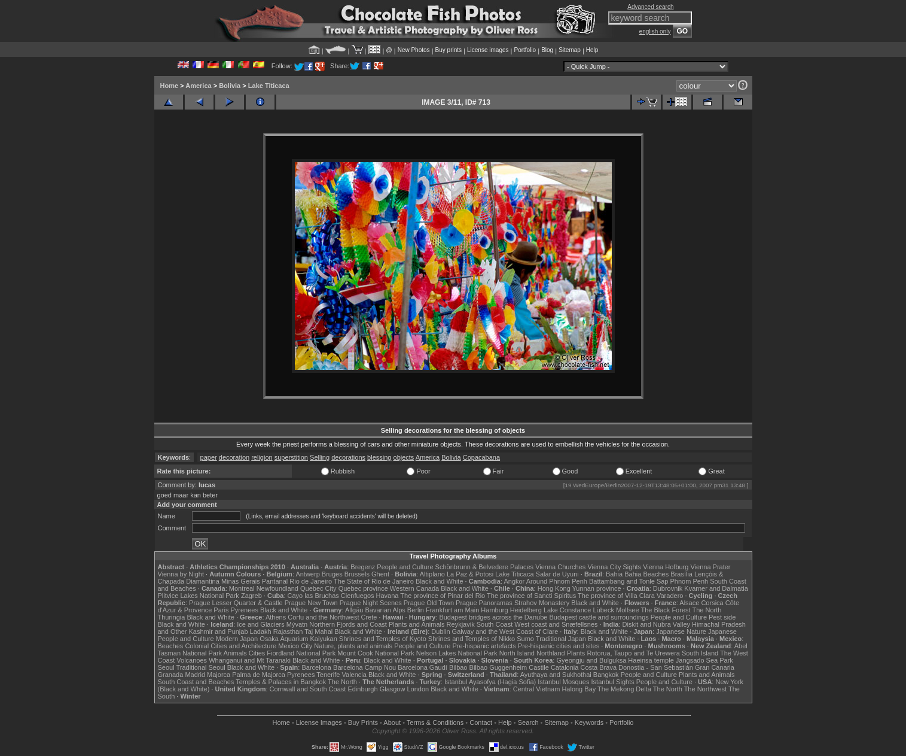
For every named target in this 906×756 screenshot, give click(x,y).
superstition (291, 457)
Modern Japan (237, 638)
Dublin (440, 631)
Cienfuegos (357, 595)
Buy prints (448, 50)
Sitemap (570, 50)
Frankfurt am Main (452, 610)
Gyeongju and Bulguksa (591, 660)
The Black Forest (665, 610)
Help (592, 50)
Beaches (171, 645)
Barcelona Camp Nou (364, 667)
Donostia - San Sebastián (655, 667)
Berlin (415, 610)
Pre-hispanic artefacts (483, 645)
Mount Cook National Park (375, 653)
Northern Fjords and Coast (348, 624)
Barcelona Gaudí (422, 667)
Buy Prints (363, 722)
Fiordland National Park (301, 653)
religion (261, 457)
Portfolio (525, 50)
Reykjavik (461, 624)
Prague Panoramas (484, 602)
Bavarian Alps (385, 610)
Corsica (712, 602)
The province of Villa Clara (616, 595)
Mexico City (295, 645)
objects (403, 457)
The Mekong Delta (624, 689)
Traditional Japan (561, 638)
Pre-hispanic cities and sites (558, 645)
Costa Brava (598, 667)
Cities (257, 653)
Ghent (380, 574)
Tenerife (328, 674)
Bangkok (606, 674)
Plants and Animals (417, 624)
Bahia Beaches (646, 574)
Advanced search (650, 7)
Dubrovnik (668, 588)
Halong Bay (579, 689)
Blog (547, 50)
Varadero (670, 595)
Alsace (689, 602)
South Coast (495, 624)
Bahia (614, 574)
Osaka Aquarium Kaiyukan (298, 638)
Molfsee (627, 610)
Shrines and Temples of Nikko (471, 638)
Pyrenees (244, 610)
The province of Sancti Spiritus (531, 595)
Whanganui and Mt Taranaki (250, 660)
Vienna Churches (560, 566)
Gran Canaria (714, 667)
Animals (235, 653)
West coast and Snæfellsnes (555, 624)
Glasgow (392, 689)
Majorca (218, 674)
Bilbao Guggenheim (498, 667)
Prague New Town (311, 602)
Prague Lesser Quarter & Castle (236, 602)
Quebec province (363, 588)
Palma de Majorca (258, 674)
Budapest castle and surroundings (598, 617)
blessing (379, 457)
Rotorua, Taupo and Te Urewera (633, 653)
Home (169, 85)
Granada (171, 674)
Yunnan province (596, 588)
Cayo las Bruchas (313, 595)
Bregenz (362, 566)
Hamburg (494, 610)
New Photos (414, 50)
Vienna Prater (710, 566)
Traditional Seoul (200, 667)
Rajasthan (288, 631)
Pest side (722, 617)
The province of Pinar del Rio (442, 595)
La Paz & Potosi (470, 574)
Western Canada (414, 588)
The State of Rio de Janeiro (374, 581)
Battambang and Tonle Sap (629, 581)
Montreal (242, 588)
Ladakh (261, 631)
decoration (234, 457)
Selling (320, 457)
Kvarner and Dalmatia (716, 588)
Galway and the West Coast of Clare (505, 631)
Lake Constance (567, 610)
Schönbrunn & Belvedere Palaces (484, 566)
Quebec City (318, 588)
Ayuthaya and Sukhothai (555, 674)
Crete (369, 617)
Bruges (332, 574)
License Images (319, 722)
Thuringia (171, 617)
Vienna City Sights (614, 566)
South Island (700, 653)
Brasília (681, 574)
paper (208, 457)
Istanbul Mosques (563, 681)
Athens (276, 617)
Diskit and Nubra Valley (657, 624)
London (418, 689)
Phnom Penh (689, 581)
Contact (480, 722)
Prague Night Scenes (371, 602)
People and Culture (405, 566)
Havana (387, 595)
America (198, 85)
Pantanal (275, 581)
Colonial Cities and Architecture (230, 645)
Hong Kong (554, 588)
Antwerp (307, 574)
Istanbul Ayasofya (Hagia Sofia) (490, 681)
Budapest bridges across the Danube (493, 617)
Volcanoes (191, 660)
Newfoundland (277, 588)
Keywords (589, 722)
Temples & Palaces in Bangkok (281, 681)
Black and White (439, 581)
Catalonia (564, 667)
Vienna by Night (181, 574)
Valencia (354, 674)
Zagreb (251, 595)
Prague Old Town (429, 602)
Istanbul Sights (612, 681)
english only (655, 31)
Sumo (525, 638)
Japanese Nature (681, 631)
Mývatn (296, 624)
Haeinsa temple (650, 660)
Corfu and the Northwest (323, 617)
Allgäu (354, 610)
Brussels (357, 574)
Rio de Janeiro (310, 581)
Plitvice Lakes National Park (198, 595)
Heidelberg (526, 610)
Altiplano (432, 574)
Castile (539, 667)
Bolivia (229, 85)
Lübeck (603, 610)
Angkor (514, 581)
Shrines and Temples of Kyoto (382, 638)
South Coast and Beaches (196, 681)
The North (706, 610)
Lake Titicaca (268, 85)
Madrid (195, 674)
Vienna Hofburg (665, 566)
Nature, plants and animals (353, 645)
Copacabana (481, 457)
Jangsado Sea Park (704, 660)
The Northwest (705, 689)
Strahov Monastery (541, 602)
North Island (517, 653)
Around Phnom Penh (556, 581)
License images (487, 50)
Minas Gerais (240, 581)
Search (528, 722)
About (392, 722)
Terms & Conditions (435, 722)
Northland (550, 653)
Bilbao (458, 667)
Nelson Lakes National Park (457, 653)
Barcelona (316, 667)
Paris (220, 610)
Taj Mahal (318, 631)
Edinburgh (362, 689)
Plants (576, 653)
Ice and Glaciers (260, 624)
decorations (348, 457)
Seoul (166, 667)
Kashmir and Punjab (218, 631)
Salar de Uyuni (557, 574)
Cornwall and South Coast (308, 689)
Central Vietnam (536, 689)
